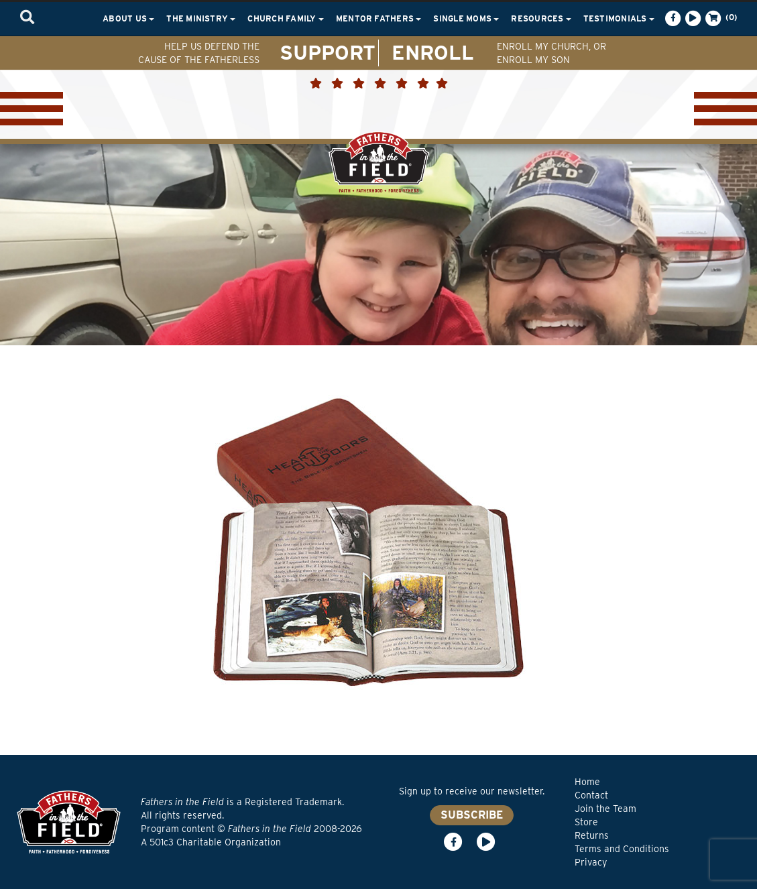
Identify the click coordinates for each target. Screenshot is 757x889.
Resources (541, 18)
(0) (720, 18)
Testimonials (618, 18)
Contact (591, 795)
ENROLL (433, 52)
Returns (592, 835)
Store (586, 822)
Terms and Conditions (622, 848)
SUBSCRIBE (472, 815)
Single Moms (466, 18)
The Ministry (200, 18)
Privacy (591, 862)
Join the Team (605, 808)
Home (587, 781)
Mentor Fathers (379, 18)
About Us (128, 18)
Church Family (285, 18)
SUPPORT (327, 52)
